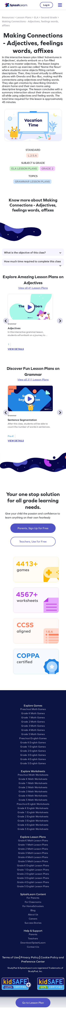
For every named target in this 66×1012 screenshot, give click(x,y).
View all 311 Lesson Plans (33, 379)
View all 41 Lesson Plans (33, 287)
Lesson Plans (24, 17)
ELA (36, 17)
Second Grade (49, 17)
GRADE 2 (47, 168)
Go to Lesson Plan (33, 1002)
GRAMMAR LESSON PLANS (32, 181)
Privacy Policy (30, 957)
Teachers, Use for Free (33, 541)
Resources (8, 17)
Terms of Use (11, 957)
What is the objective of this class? (32, 252)
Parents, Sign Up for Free (33, 528)
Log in (46, 5)
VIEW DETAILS (16, 349)
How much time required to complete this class (32, 263)
